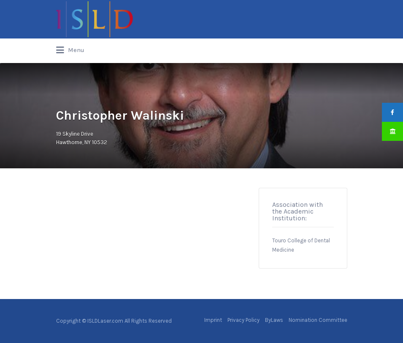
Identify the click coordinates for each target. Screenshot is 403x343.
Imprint (213, 320)
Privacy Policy (243, 320)
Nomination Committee (318, 320)
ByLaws (274, 320)
